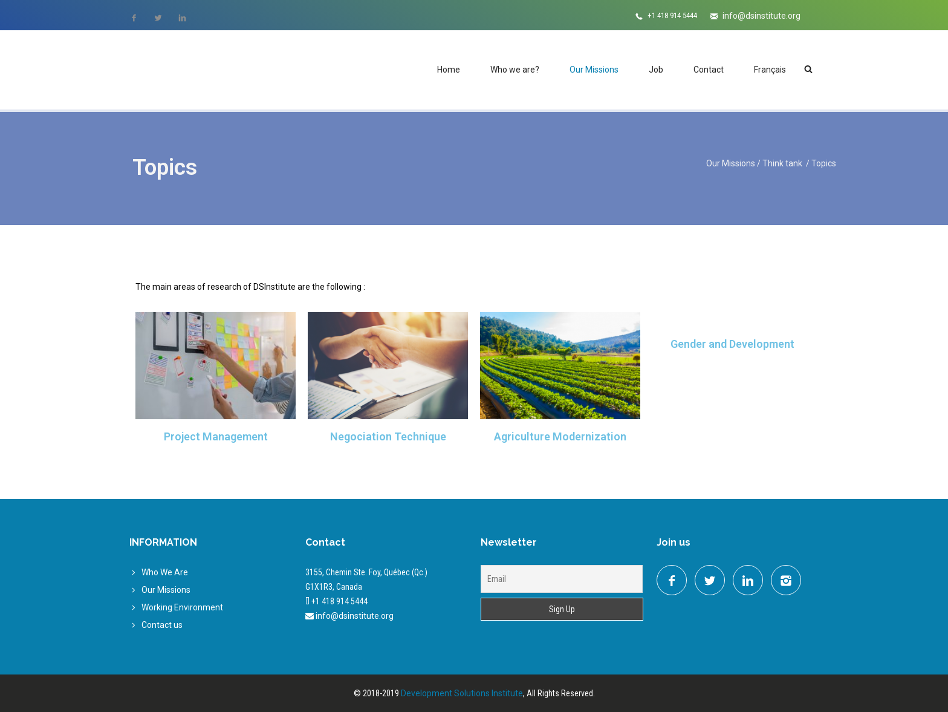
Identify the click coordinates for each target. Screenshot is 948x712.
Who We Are (164, 572)
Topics (823, 163)
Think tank (783, 163)
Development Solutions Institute (462, 693)
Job (656, 69)
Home (448, 69)
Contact (708, 69)
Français (770, 69)
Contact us (162, 625)
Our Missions (594, 69)
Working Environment (182, 607)
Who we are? (514, 69)
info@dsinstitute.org (761, 16)
